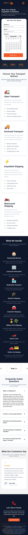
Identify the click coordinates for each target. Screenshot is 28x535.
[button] (1, 368)
